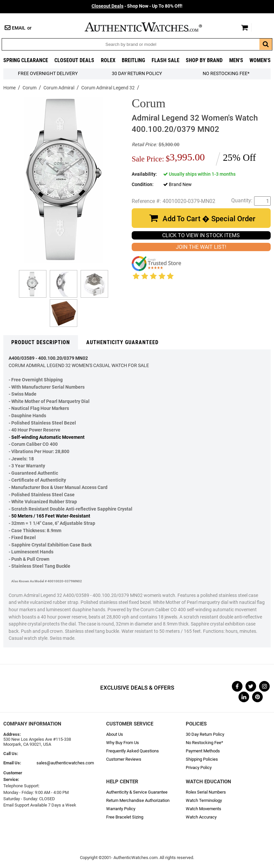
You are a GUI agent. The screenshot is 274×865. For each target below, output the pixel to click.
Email (19, 28)
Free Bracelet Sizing (124, 817)
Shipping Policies (202, 759)
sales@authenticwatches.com (65, 762)
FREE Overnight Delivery (48, 73)
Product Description (40, 342)
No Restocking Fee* (226, 73)
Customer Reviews (123, 759)
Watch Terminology (204, 800)
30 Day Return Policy (205, 734)
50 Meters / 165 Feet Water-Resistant (50, 516)
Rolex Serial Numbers (206, 792)
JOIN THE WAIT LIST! (201, 247)
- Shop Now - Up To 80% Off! (137, 6)
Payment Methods (203, 750)
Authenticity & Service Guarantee (137, 792)
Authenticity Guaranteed (122, 342)
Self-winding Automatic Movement (48, 437)
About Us (114, 734)
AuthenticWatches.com (150, 27)
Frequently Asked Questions (132, 750)
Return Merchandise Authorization (138, 800)
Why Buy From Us (122, 742)
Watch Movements (203, 808)
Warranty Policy (120, 808)
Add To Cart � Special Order (209, 219)
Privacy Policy (199, 767)
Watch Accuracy (201, 817)
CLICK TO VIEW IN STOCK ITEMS (201, 235)
